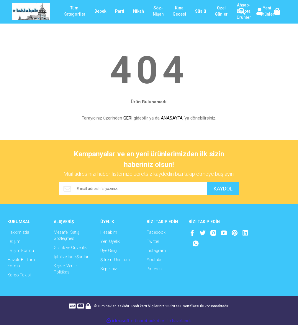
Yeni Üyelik (110, 241)
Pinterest (155, 268)
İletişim (13, 241)
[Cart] (277, 12)
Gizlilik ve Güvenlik (70, 247)
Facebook (156, 232)
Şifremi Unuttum (115, 259)
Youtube (154, 259)
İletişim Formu (20, 250)
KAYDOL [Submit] (222, 189)
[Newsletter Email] (133, 188)
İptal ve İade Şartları (71, 256)
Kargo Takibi (19, 275)
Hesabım (108, 232)
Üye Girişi (108, 250)
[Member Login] (259, 12)
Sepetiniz (108, 268)
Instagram (156, 250)
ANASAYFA (172, 118)
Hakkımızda (18, 232)
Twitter (153, 241)
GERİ (127, 118)
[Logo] (31, 11)
